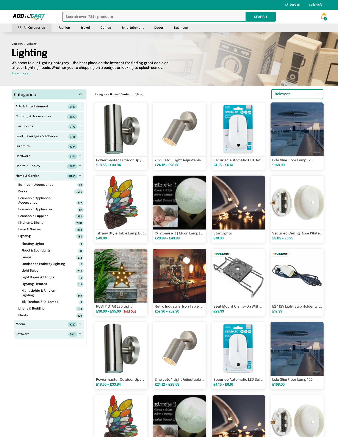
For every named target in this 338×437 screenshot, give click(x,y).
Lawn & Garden (44, 229)
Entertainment (133, 27)
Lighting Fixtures (46, 284)
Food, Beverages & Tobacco (48, 136)
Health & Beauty (48, 166)
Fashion (64, 27)
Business (181, 27)
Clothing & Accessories (48, 116)
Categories (25, 95)
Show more (20, 73)
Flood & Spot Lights (46, 250)
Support (292, 4)
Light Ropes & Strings (46, 277)
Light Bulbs (46, 271)
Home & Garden (48, 176)
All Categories (31, 28)
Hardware (48, 156)
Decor (158, 27)
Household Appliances (44, 209)
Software (48, 334)
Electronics (48, 126)
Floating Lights (46, 244)
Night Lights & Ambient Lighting (46, 293)
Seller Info (315, 4)
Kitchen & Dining (44, 223)
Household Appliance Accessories (44, 201)
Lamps (46, 257)
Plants (44, 315)
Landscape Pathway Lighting (46, 264)
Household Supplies (44, 216)
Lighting (44, 236)
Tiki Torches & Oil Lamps (46, 302)
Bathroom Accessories (44, 185)
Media (48, 324)
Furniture (48, 146)
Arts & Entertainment (48, 106)
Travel (85, 27)
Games (105, 27)
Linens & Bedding (44, 309)
